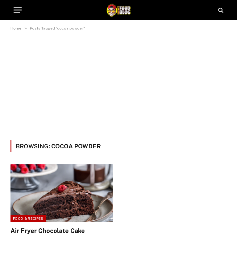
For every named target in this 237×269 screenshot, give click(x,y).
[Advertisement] (118, 84)
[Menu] (18, 10)
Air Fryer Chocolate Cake (47, 231)
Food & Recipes (28, 218)
